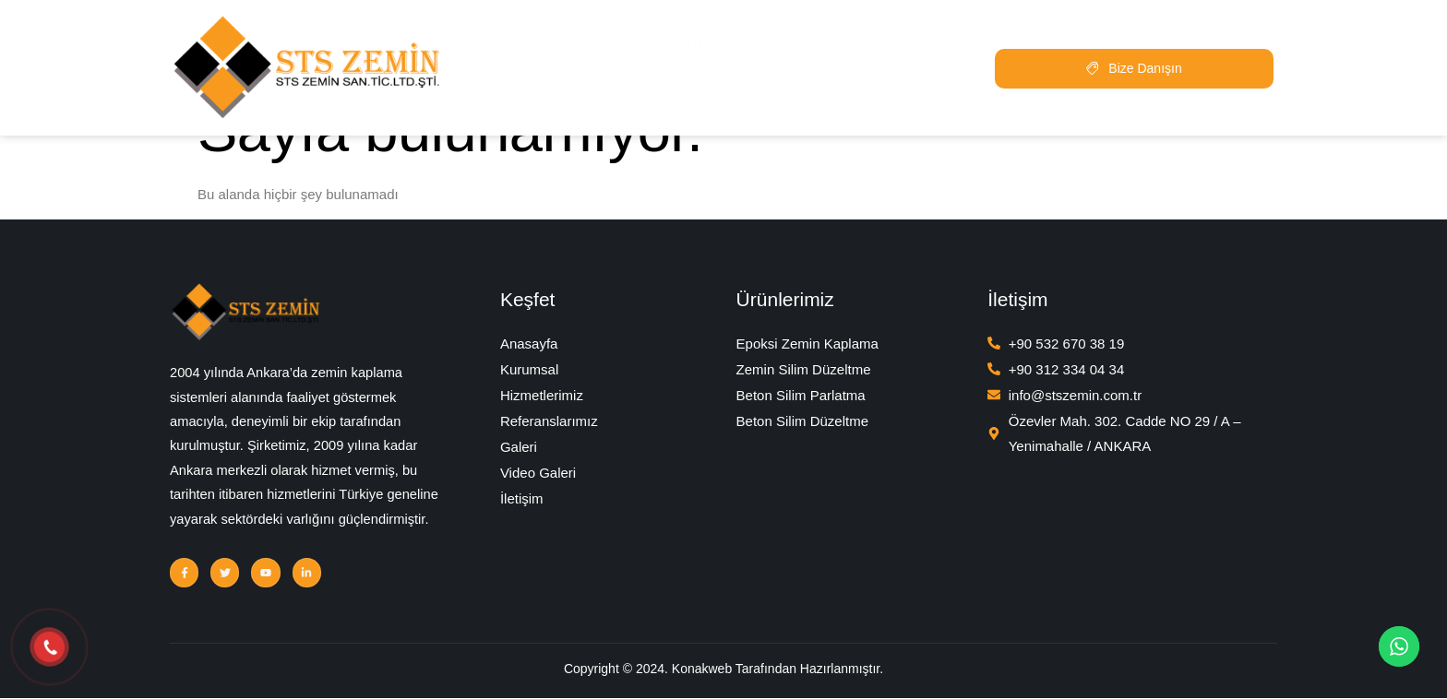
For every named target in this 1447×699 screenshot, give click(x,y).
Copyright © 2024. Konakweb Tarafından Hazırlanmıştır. (723, 672)
